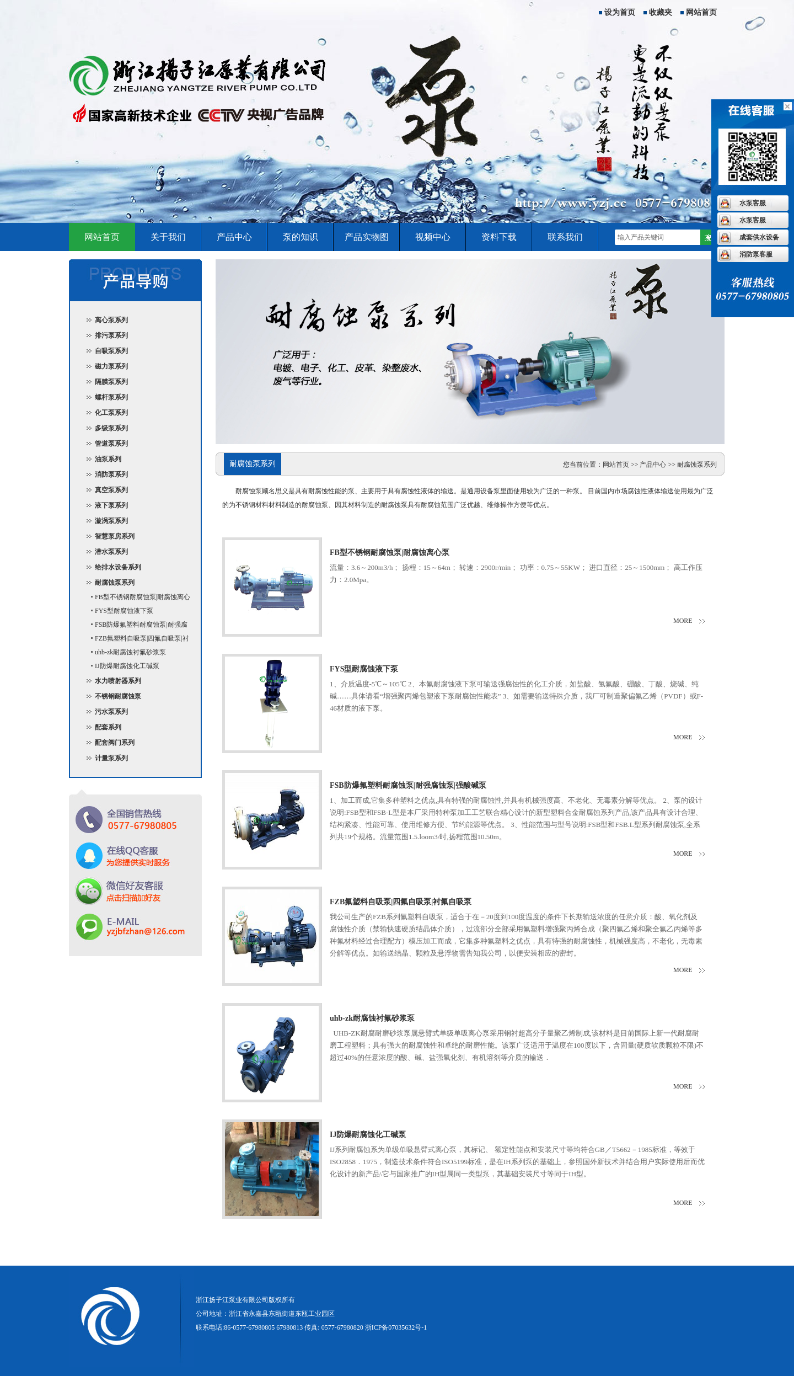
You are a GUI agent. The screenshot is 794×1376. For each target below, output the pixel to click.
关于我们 (168, 237)
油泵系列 (108, 459)
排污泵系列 (111, 335)
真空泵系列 (111, 490)
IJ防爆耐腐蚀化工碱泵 (127, 666)
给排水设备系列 (118, 567)
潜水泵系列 (111, 552)
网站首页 (701, 12)
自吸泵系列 (111, 351)
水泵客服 (752, 203)
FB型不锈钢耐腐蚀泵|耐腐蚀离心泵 (135, 598)
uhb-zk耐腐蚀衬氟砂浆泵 (130, 652)
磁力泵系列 (111, 366)
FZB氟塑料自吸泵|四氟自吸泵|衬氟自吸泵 (135, 640)
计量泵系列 (111, 758)
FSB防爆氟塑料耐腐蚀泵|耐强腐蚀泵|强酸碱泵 (134, 626)
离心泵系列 (111, 320)
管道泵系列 (111, 443)
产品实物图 (367, 237)
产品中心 (234, 237)
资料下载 (499, 237)
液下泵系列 (111, 505)
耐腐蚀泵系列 (115, 582)
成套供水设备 (759, 237)
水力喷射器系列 (118, 681)
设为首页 (619, 12)
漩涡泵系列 (111, 521)
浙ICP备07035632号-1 (396, 1327)
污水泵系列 (111, 712)
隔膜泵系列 (111, 382)
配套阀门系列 (115, 742)
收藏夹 (660, 12)
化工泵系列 (111, 413)
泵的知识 (300, 237)
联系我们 (565, 237)
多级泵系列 (111, 428)
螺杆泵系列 (111, 397)
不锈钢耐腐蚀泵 (118, 696)
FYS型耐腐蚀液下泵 (124, 611)
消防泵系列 (111, 474)
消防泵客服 (755, 254)
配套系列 (108, 727)
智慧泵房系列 (115, 536)
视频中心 (432, 237)
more (683, 621)
